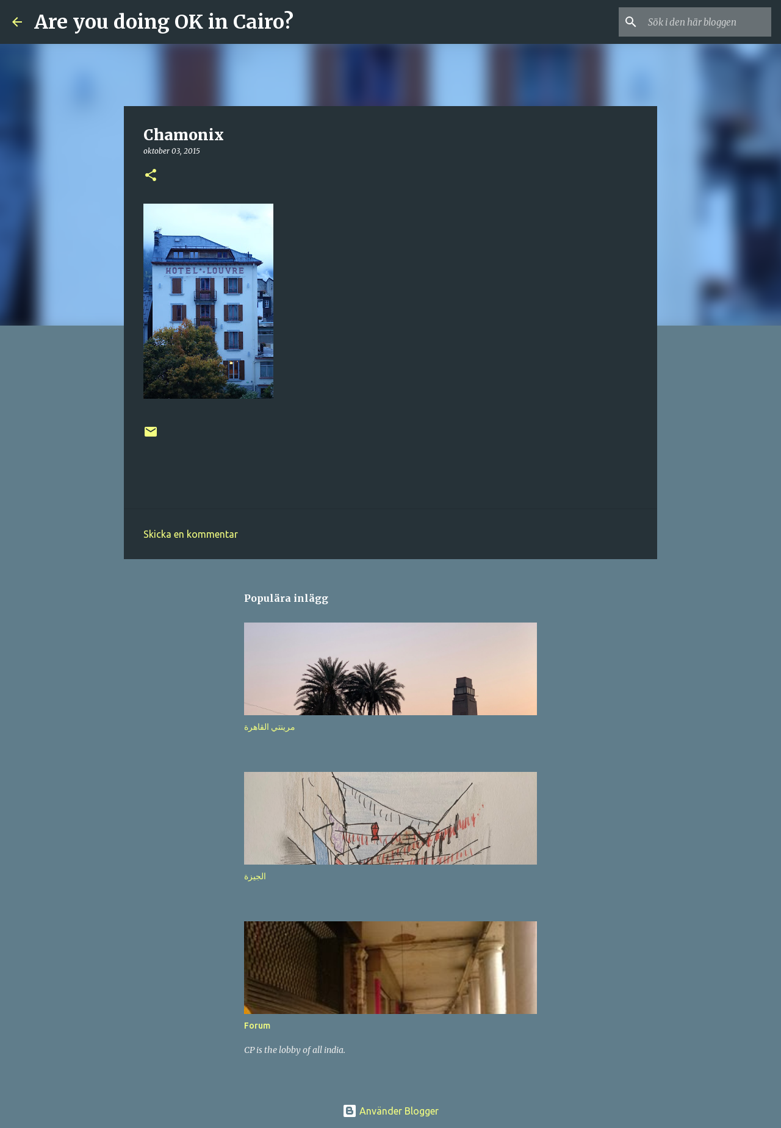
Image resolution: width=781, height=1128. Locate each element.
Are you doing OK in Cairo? (163, 22)
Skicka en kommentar (190, 534)
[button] (150, 176)
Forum (257, 1025)
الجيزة (255, 876)
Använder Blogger (390, 1110)
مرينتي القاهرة (269, 727)
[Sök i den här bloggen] (707, 22)
